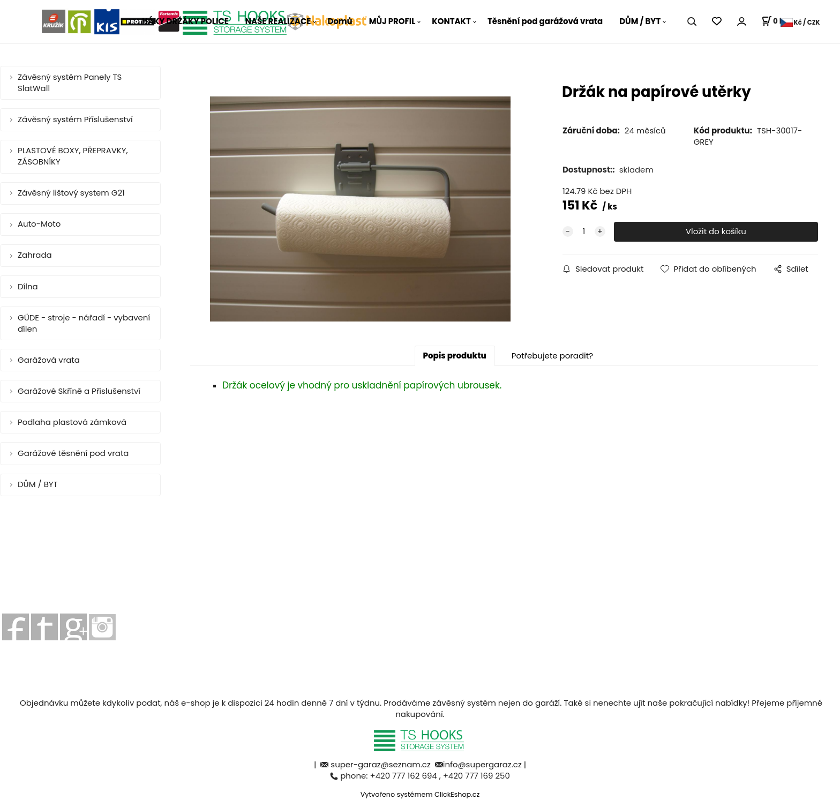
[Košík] (774, 21)
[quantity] (584, 232)
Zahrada (35, 254)
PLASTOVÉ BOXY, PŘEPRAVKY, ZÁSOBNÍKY (73, 156)
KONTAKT (451, 21)
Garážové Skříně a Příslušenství (79, 391)
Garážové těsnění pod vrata (73, 453)
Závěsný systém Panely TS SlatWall (70, 82)
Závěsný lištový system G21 (71, 192)
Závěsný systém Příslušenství (75, 119)
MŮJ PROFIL (392, 21)
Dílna (28, 286)
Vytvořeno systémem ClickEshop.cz (420, 794)
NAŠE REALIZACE (278, 21)
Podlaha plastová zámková (72, 422)
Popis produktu (454, 355)
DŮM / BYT (640, 21)
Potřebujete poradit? (552, 355)
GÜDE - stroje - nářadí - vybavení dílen (84, 323)
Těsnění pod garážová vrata (545, 21)
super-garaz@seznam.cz (381, 764)
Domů (339, 21)
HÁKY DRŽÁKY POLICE (185, 21)
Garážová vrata (49, 359)
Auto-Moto (39, 223)
